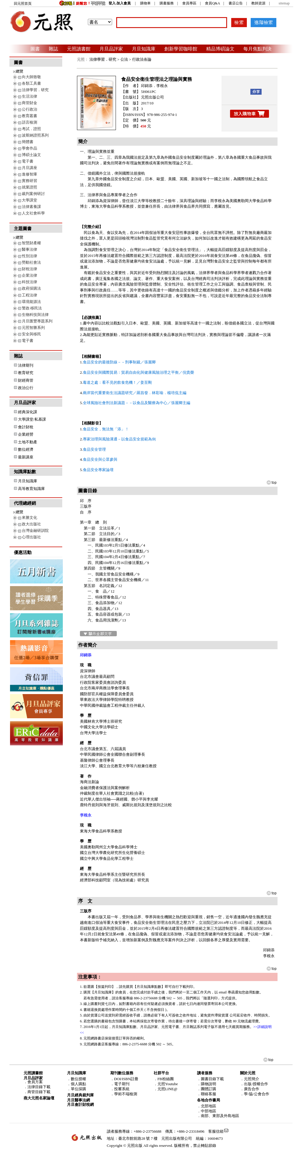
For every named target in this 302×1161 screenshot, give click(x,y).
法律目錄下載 (38, 1087)
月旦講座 (29, 167)
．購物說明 (206, 1084)
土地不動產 (27, 442)
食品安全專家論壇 (98, 470)
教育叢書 (29, 116)
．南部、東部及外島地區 (218, 1116)
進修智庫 (29, 174)
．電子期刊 (119, 1084)
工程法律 (29, 295)
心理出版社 (31, 537)
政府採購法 (31, 288)
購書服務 (167, 3)
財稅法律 (29, 269)
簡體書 (27, 142)
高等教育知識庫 (31, 488)
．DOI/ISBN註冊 (124, 1079)
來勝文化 (29, 517)
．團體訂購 (206, 1089)
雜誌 (53, 48)
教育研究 (25, 372)
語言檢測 (29, 122)
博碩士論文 (31, 154)
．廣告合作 (249, 1089)
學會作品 (29, 148)
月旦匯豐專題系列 (37, 321)
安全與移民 (31, 334)
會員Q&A (212, 3)
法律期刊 (25, 365)
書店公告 (236, 3)
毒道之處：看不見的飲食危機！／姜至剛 (117, 382)
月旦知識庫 (143, 48)
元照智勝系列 (33, 327)
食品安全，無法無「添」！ (106, 429)
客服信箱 (216, 1131)
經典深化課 (27, 412)
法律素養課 (31, 206)
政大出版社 (31, 524)
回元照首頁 (23, 3)
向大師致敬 (31, 77)
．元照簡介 (249, 1079)
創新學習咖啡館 (180, 48)
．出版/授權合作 (254, 1084)
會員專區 (189, 3)
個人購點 (78, 1084)
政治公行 (25, 388)
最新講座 (25, 457)
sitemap (284, 3)
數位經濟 (25, 449)
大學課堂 (29, 200)
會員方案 (35, 1082)
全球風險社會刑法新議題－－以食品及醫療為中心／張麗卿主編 (136, 403)
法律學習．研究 (35, 90)
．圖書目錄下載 (210, 1079)
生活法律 (29, 96)
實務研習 (29, 180)
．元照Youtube (166, 1084)
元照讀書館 (79, 48)
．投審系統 (119, 1089)
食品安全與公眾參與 (100, 459)
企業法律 (29, 275)
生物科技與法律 (35, 314)
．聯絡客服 (206, 1094)
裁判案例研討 (33, 193)
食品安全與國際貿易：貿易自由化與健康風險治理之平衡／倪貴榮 (138, 372)
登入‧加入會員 (120, 3)
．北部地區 (206, 1106)
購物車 (145, 3)
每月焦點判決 (257, 48)
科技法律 (29, 282)
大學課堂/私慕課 (32, 419)
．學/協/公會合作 (254, 1094)
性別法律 (29, 256)
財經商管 (25, 380)
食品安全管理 (94, 449)
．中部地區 (206, 1111)
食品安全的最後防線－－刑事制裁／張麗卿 (119, 362)
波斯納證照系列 (35, 135)
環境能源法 (31, 301)
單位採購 (78, 1089)
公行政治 (29, 109)
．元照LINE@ (166, 1089)
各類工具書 (31, 83)
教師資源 (258, 3)
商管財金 (29, 103)
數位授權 (78, 1079)
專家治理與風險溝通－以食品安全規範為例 (119, 439)
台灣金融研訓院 (35, 530)
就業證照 (29, 187)
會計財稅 (25, 427)
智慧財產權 (31, 243)
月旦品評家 (111, 48)
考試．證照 (31, 129)
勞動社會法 (31, 262)
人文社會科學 (33, 213)
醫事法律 (29, 249)
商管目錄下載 (38, 1092)
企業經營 (25, 434)
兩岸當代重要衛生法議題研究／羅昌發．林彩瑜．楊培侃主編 (134, 393)
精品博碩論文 (220, 48)
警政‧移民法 (32, 308)
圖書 (35, 48)
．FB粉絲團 (164, 1079)
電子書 (27, 161)
